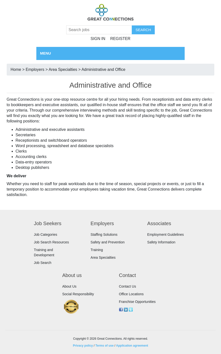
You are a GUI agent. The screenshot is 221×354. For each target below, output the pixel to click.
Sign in (97, 39)
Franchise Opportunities (137, 302)
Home (16, 69)
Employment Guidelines (165, 234)
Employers (35, 69)
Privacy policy (83, 345)
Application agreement (132, 345)
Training (96, 250)
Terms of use (104, 345)
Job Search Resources (51, 242)
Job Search (42, 263)
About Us (69, 286)
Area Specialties (63, 69)
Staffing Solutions (103, 234)
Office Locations (131, 294)
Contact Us (127, 286)
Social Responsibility (78, 294)
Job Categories (45, 234)
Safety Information (161, 242)
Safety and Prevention (107, 242)
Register (120, 39)
